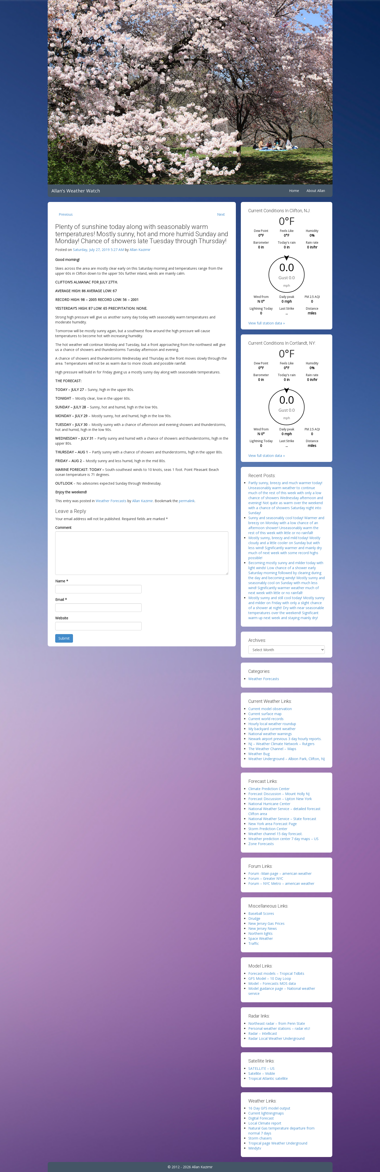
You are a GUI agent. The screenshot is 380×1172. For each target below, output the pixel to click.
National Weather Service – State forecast (282, 818)
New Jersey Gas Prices (266, 923)
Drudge (254, 918)
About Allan (316, 190)
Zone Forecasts (261, 843)
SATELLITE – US (261, 1068)
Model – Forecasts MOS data (272, 983)
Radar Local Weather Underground (276, 1038)
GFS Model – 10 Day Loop (269, 978)
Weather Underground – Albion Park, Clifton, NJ (286, 758)
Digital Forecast (261, 1118)
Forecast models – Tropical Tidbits (276, 973)
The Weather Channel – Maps (272, 748)
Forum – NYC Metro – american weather (281, 883)
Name (61, 581)
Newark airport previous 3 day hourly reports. (285, 738)
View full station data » (266, 323)
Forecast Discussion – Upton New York (280, 798)
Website (61, 618)
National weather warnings (270, 733)
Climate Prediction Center (269, 788)
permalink (187, 500)
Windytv (254, 1148)
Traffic (253, 943)
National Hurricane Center (269, 803)
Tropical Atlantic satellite (268, 1078)
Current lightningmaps (266, 1113)
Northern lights (260, 933)
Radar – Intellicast (262, 1033)
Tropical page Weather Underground (277, 1143)
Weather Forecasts (111, 500)
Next (221, 214)
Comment (63, 527)
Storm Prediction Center (267, 828)
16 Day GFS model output (269, 1108)
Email (61, 599)
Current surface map (265, 713)
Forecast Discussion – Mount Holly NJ (279, 793)
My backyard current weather (272, 728)
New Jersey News (262, 928)
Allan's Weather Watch (75, 191)
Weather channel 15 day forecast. (275, 833)
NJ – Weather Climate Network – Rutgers (281, 743)
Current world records (266, 718)
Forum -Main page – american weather (280, 873)
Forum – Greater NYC (265, 878)
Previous (66, 214)
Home (294, 190)
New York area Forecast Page (272, 823)
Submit (64, 638)
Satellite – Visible (261, 1073)
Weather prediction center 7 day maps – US (283, 838)
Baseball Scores (261, 913)
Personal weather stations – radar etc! (279, 1028)
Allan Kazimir (140, 249)
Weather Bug (259, 753)
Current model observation (270, 708)
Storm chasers (260, 1138)
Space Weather (260, 938)
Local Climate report (264, 1123)
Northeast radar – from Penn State (276, 1023)
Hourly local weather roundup (272, 723)
